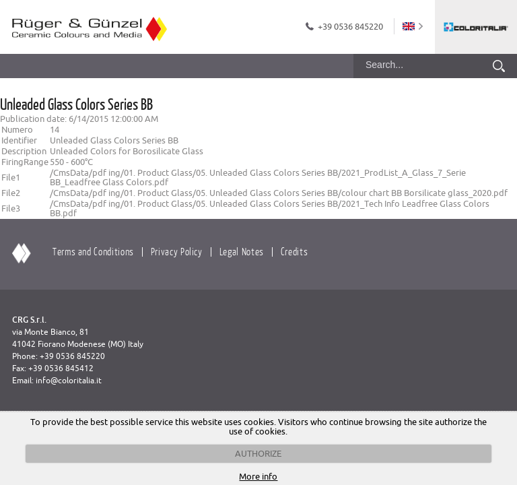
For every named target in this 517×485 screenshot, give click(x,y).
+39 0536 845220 (350, 26)
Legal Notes (241, 251)
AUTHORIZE (258, 453)
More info (258, 476)
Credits (294, 251)
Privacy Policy (177, 251)
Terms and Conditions (93, 251)
